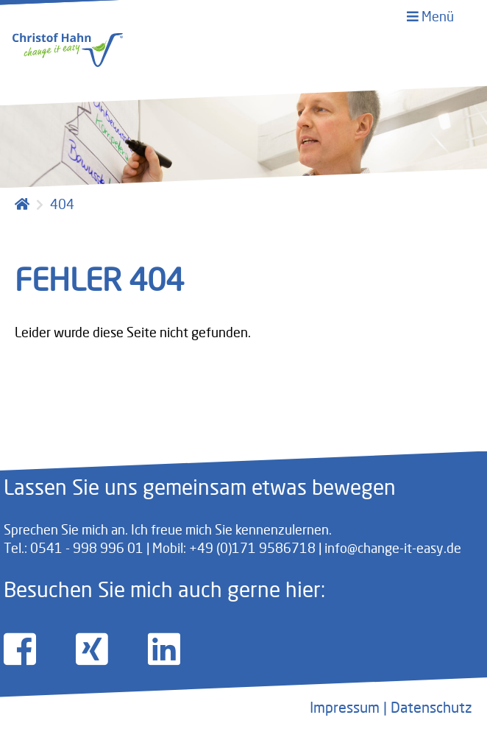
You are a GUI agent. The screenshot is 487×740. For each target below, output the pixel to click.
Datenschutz (431, 707)
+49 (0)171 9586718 (252, 548)
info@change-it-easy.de (392, 548)
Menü (430, 16)
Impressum (345, 707)
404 (62, 204)
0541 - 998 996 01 (86, 548)
